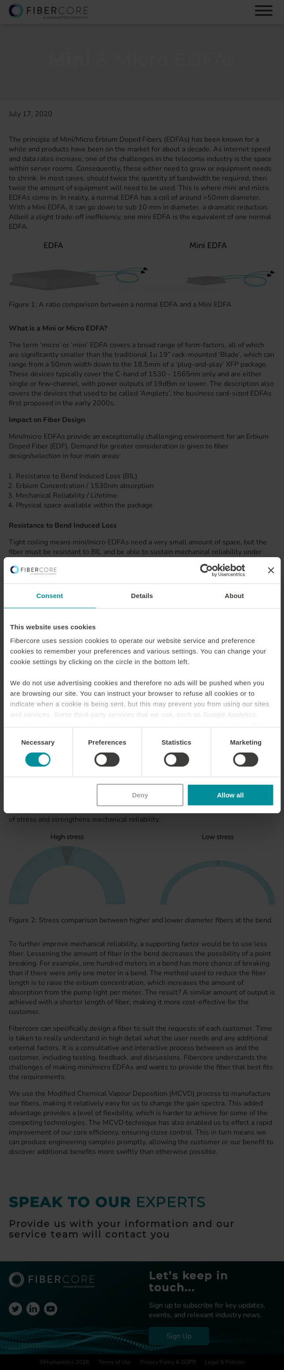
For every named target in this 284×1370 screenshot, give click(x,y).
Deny (140, 795)
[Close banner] (271, 570)
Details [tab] (142, 595)
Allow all (230, 795)
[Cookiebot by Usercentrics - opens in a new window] (206, 570)
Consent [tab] (49, 595)
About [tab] (234, 595)
